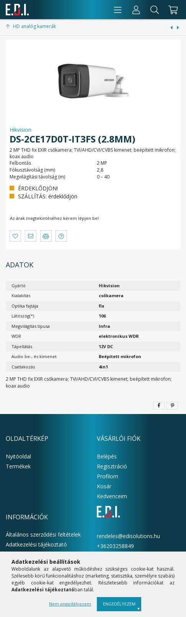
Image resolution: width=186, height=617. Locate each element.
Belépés (107, 456)
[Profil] (136, 9)
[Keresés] (154, 9)
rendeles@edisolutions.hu (128, 536)
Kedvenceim (112, 496)
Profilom (107, 476)
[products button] (118, 9)
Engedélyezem (119, 604)
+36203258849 (115, 546)
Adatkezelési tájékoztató (36, 544)
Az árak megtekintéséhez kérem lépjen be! (54, 218)
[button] (15, 236)
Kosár (104, 486)
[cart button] (172, 9)
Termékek (18, 466)
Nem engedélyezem (70, 604)
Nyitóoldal (18, 456)
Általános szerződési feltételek (43, 534)
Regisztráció (112, 466)
